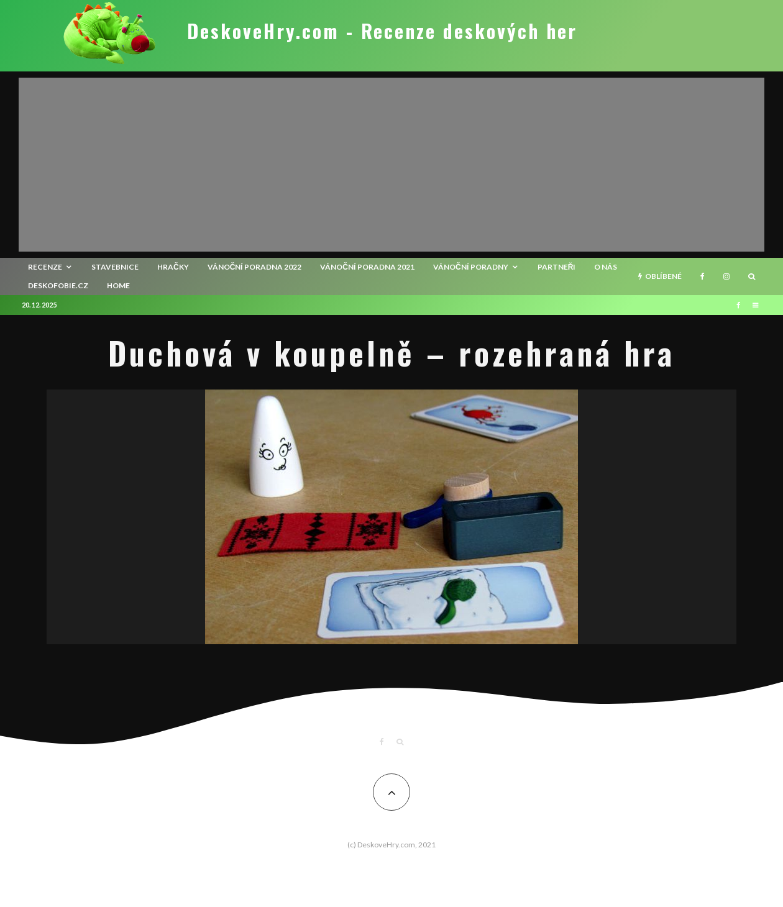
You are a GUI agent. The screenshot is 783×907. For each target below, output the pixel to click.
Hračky (173, 266)
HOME (118, 285)
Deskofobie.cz (58, 285)
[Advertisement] (391, 165)
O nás (605, 266)
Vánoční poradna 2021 (367, 266)
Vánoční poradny (470, 266)
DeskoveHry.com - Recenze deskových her (382, 31)
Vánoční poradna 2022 (255, 266)
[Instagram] (726, 276)
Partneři (557, 266)
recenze (45, 266)
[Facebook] (702, 276)
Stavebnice (115, 266)
